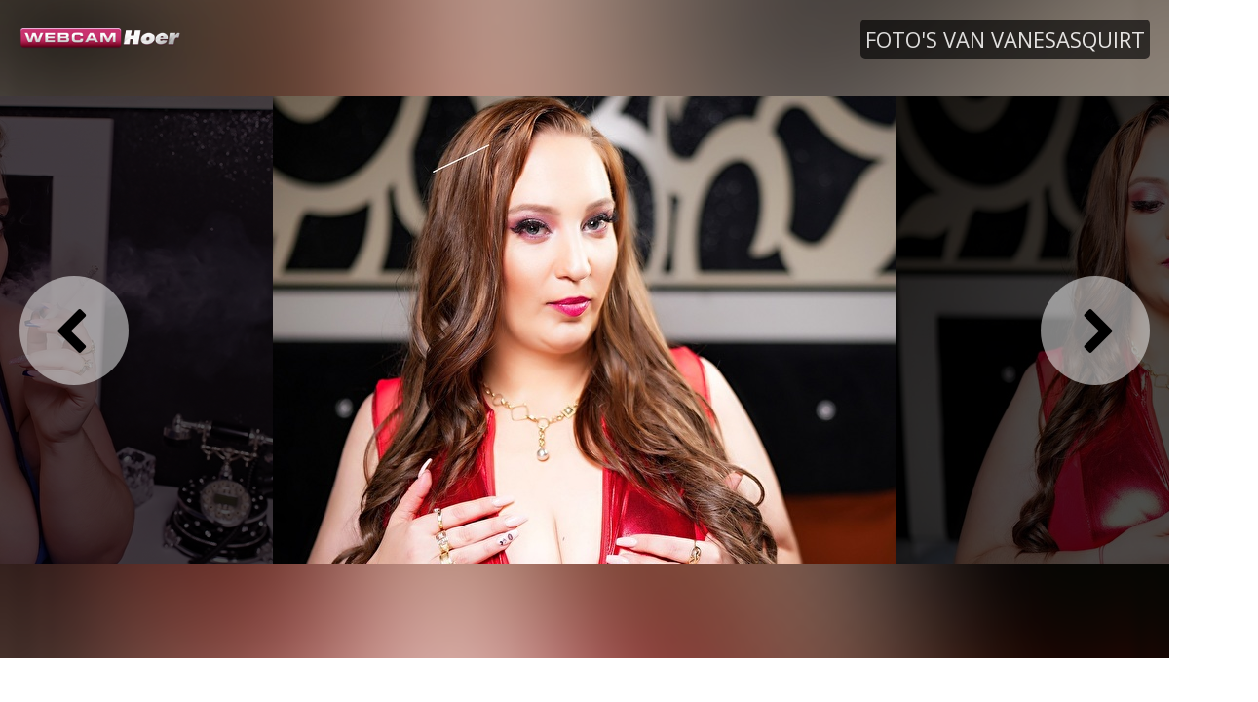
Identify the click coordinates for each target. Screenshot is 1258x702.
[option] (584, 329)
